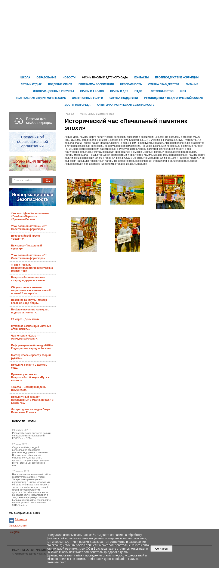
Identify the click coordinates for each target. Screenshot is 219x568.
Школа (25, 77)
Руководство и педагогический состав (173, 97)
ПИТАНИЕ (192, 84)
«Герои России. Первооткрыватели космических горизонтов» (32, 267)
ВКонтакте (21, 519)
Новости (69, 77)
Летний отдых (31, 84)
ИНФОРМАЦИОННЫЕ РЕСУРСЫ (53, 91)
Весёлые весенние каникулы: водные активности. (30, 311)
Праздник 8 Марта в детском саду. (29, 366)
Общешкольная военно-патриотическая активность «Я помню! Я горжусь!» (30, 290)
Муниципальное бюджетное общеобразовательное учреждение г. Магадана (165, 20)
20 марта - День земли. (25, 319)
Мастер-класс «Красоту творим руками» (31, 357)
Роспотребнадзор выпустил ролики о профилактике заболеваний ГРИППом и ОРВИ (31, 435)
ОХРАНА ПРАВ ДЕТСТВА (163, 84)
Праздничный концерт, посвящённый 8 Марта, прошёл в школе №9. (32, 399)
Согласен (161, 548)
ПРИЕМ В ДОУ (119, 91)
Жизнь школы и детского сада (105, 77)
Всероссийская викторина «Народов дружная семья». (28, 279)
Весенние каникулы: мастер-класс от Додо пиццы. (29, 301)
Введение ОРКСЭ (60, 84)
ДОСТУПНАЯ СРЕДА (77, 104)
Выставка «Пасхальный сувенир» (26, 247)
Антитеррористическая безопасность (125, 104)
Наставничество (161, 91)
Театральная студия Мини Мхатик (41, 97)
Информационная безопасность (32, 197)
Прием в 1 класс (92, 91)
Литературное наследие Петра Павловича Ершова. (30, 411)
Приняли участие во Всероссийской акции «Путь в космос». (30, 377)
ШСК (183, 91)
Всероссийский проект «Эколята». (25, 237)
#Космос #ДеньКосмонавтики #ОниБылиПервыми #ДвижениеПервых (30, 216)
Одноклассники (18, 525)
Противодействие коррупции (176, 77)
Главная (69, 114)
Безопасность (131, 84)
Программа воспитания (96, 84)
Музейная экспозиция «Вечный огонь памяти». (31, 328)
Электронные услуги (87, 97)
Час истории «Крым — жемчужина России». (25, 337)
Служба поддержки (124, 97)
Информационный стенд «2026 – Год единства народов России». (32, 347)
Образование (46, 77)
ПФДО (138, 91)
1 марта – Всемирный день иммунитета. (28, 389)
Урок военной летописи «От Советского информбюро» (29, 228)
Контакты (141, 77)
